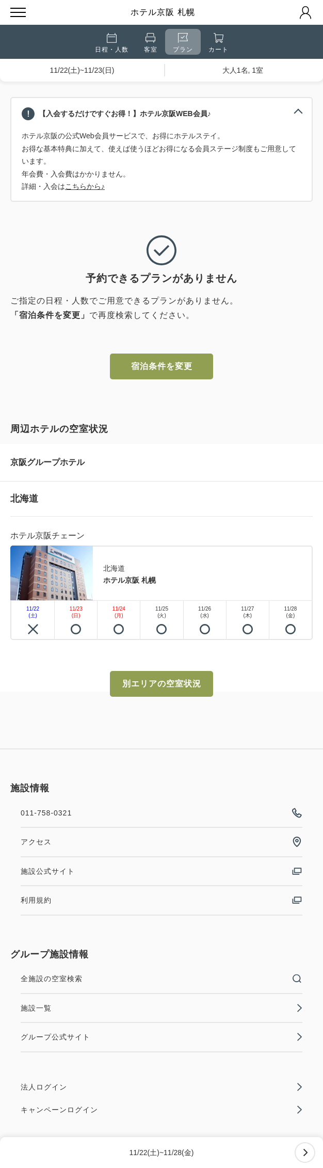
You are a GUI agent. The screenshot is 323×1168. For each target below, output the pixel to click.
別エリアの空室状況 (161, 683)
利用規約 (161, 900)
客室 (150, 43)
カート (218, 43)
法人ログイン (161, 1087)
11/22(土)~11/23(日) (82, 70)
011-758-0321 (161, 813)
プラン (183, 43)
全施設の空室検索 (161, 978)
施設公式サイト (161, 871)
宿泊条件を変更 (161, 366)
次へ (305, 1152)
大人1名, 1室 (242, 70)
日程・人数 (111, 43)
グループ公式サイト (161, 1037)
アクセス (161, 842)
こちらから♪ (85, 186)
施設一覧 (161, 1008)
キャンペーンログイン (161, 1110)
